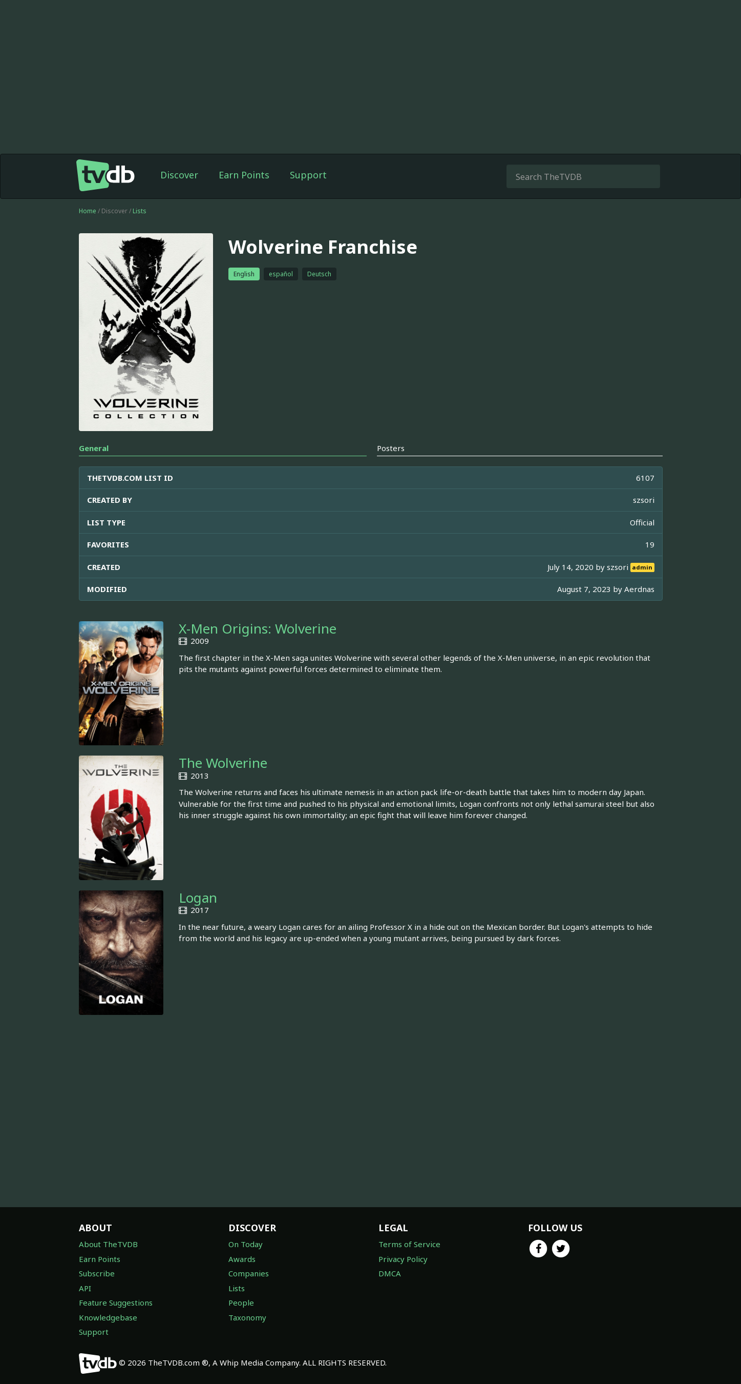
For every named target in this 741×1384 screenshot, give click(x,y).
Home (87, 211)
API (85, 1288)
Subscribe (97, 1273)
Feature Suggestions (116, 1302)
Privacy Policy (403, 1259)
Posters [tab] (391, 448)
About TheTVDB (108, 1244)
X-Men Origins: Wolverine (257, 628)
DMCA (389, 1273)
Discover (179, 175)
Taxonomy (247, 1317)
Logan (198, 897)
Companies (248, 1273)
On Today (245, 1244)
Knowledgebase (108, 1317)
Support (308, 175)
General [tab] (94, 448)
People (241, 1302)
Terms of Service (409, 1244)
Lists (139, 211)
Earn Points (244, 175)
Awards (242, 1259)
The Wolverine (223, 763)
